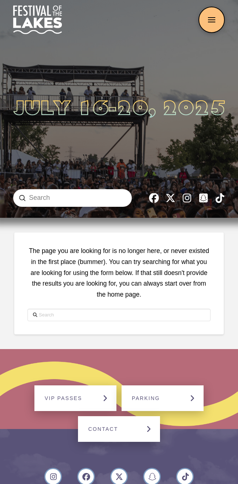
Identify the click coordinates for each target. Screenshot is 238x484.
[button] (211, 20)
